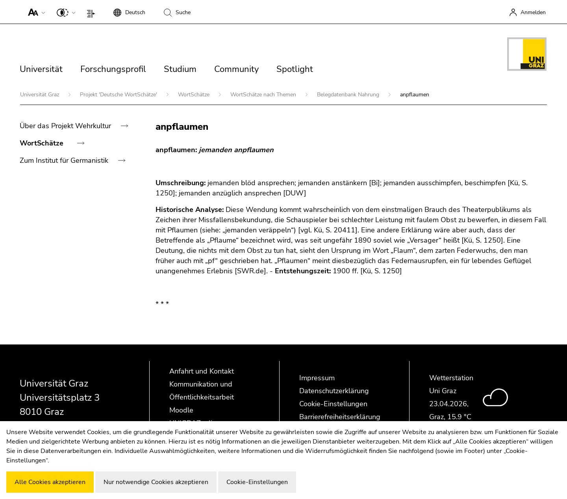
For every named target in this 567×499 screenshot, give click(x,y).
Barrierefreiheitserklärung (339, 417)
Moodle (181, 410)
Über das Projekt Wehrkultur (66, 126)
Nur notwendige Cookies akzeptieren (156, 482)
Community (236, 69)
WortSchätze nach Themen (264, 94)
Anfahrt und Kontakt (201, 371)
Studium (180, 69)
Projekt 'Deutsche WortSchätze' (119, 94)
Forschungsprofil (113, 69)
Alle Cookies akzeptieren (50, 482)
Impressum (317, 378)
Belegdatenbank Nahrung (349, 94)
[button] (34, 12)
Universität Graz (40, 94)
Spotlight (294, 69)
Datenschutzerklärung (334, 391)
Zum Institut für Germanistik (65, 160)
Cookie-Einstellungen (333, 404)
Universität (41, 69)
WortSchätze (194, 94)
